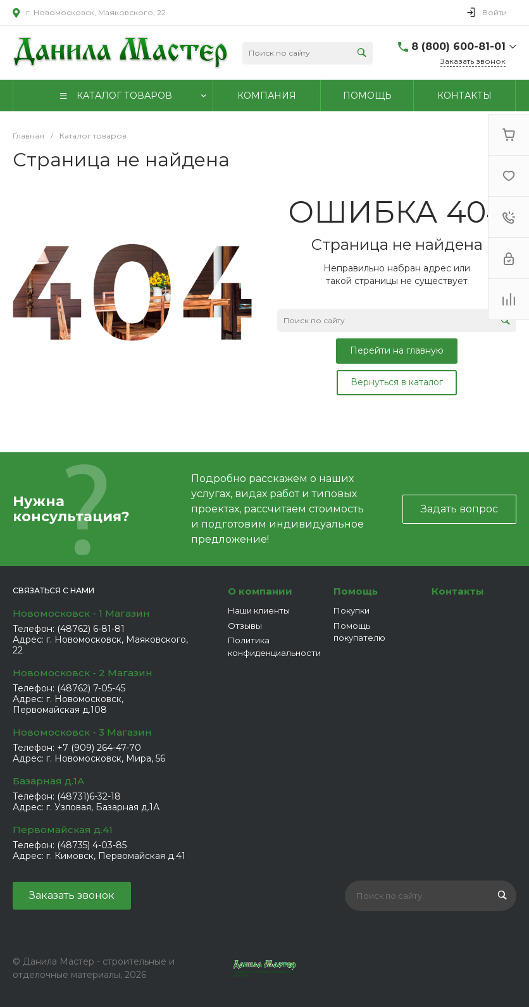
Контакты (458, 591)
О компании (260, 591)
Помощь (355, 591)
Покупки (351, 610)
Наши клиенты (259, 610)
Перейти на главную (397, 350)
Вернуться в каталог (397, 382)
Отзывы (245, 626)
